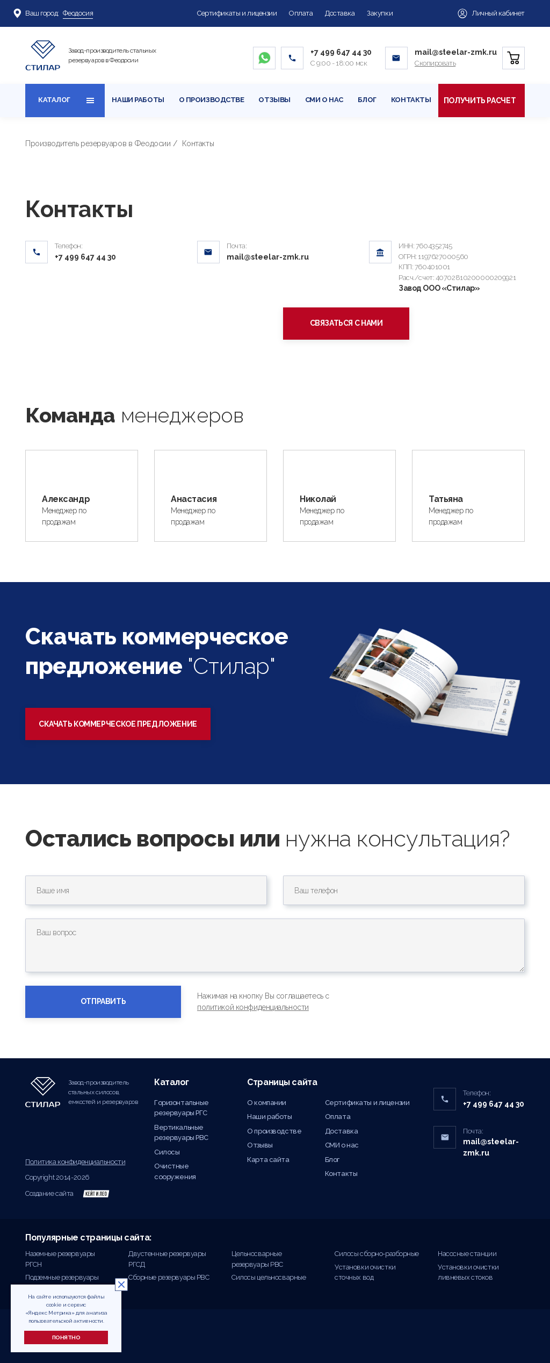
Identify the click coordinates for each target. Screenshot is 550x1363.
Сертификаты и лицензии (237, 13)
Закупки (380, 13)
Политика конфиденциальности (75, 1162)
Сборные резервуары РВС (168, 1277)
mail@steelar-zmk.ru (456, 52)
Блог (367, 100)
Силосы (166, 1152)
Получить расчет (481, 100)
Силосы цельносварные (268, 1277)
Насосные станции (467, 1254)
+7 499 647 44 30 (341, 52)
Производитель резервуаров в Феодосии (97, 143)
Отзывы (274, 100)
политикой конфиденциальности (253, 1007)
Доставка (340, 13)
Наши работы (138, 100)
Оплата (301, 13)
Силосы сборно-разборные (377, 1254)
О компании (266, 1103)
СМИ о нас (324, 100)
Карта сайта (268, 1160)
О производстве (211, 100)
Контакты (411, 100)
